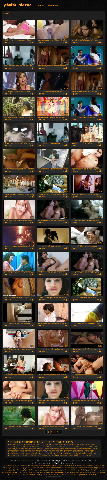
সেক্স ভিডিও (23, 465)
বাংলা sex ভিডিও (41, 470)
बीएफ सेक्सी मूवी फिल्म (29, 470)
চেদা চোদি (36, 445)
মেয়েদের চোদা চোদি (72, 455)
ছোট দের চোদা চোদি (72, 447)
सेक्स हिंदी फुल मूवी (73, 468)
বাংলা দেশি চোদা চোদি (39, 451)
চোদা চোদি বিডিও (25, 447)
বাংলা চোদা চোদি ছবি (52, 449)
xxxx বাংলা (63, 468)
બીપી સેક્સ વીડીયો (93, 474)
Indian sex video (34, 472)
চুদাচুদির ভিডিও (27, 468)
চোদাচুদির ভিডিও (7, 465)
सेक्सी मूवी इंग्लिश (51, 470)
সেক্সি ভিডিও (95, 472)
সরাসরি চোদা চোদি (85, 455)
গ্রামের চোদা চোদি (27, 445)
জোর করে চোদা (23, 472)
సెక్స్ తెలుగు (15, 472)
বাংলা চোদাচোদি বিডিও (85, 449)
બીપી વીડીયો (31, 465)
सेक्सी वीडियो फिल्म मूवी (57, 472)
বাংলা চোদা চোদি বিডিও (68, 449)
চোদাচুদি (8, 468)
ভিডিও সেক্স (61, 465)
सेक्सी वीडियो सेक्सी (16, 474)
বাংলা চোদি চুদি (25, 451)
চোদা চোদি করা (79, 445)
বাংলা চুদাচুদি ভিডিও (88, 465)
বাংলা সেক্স (9, 470)
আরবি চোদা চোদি (14, 445)
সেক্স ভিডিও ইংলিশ (17, 468)
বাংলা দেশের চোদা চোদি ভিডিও (74, 451)
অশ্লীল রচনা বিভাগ (53, 5)
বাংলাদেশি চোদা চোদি (46, 453)
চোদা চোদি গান (90, 445)
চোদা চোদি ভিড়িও (38, 447)
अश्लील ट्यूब (39, 474)
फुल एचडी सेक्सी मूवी (81, 470)
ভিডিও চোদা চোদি (35, 455)
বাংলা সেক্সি (16, 465)
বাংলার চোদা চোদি (79, 453)
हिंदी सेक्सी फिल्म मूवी (18, 470)
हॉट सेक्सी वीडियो (91, 470)
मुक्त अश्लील (8, 472)
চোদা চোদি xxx (69, 445)
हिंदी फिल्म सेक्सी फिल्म (49, 474)
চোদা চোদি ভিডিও (50, 447)
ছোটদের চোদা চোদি (86, 447)
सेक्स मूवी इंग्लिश (83, 468)
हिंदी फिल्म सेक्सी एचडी (70, 472)
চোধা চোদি (61, 447)
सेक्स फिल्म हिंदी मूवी (93, 468)
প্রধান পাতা (41, 5)
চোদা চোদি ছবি (13, 447)
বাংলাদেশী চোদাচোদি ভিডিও (63, 453)
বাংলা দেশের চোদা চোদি (55, 451)
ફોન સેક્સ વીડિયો (70, 470)
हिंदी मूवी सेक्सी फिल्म (81, 474)
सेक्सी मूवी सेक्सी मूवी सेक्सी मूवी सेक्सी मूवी (46, 465)
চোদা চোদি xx (58, 445)
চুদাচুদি (97, 465)
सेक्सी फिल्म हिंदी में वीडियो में (83, 472)
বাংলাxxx (68, 465)
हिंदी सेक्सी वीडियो (55, 468)
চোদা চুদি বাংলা (59, 474)
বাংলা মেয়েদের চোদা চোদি (29, 453)
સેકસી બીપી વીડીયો (76, 465)
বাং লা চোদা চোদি (22, 449)
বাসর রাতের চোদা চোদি (20, 455)
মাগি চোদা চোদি (47, 455)
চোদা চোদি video (46, 445)
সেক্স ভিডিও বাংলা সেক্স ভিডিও (41, 468)
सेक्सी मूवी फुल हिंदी (45, 472)
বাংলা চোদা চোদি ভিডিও (9, 4)
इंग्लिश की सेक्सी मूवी (70, 474)
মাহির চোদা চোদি (58, 455)
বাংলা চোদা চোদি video (36, 449)
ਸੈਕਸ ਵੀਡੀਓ (60, 470)
